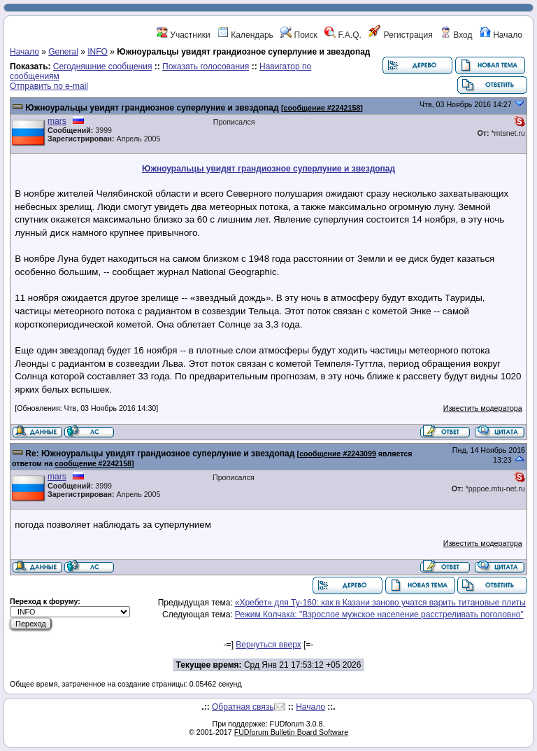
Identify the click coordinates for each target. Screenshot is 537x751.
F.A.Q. (342, 35)
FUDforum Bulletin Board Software (291, 732)
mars (57, 121)
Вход (456, 35)
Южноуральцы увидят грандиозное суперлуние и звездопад (151, 108)
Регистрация (400, 35)
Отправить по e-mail (49, 86)
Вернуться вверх (268, 645)
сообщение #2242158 (322, 108)
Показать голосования (205, 66)
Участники (183, 35)
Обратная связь (242, 707)
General (63, 52)
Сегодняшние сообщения (102, 66)
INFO (97, 52)
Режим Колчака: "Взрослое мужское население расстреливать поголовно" (379, 614)
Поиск (298, 35)
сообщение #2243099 (337, 453)
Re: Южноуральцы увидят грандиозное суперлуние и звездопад (159, 453)
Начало (501, 35)
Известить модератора (482, 408)
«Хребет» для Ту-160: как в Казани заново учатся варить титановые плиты (380, 603)
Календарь (245, 35)
